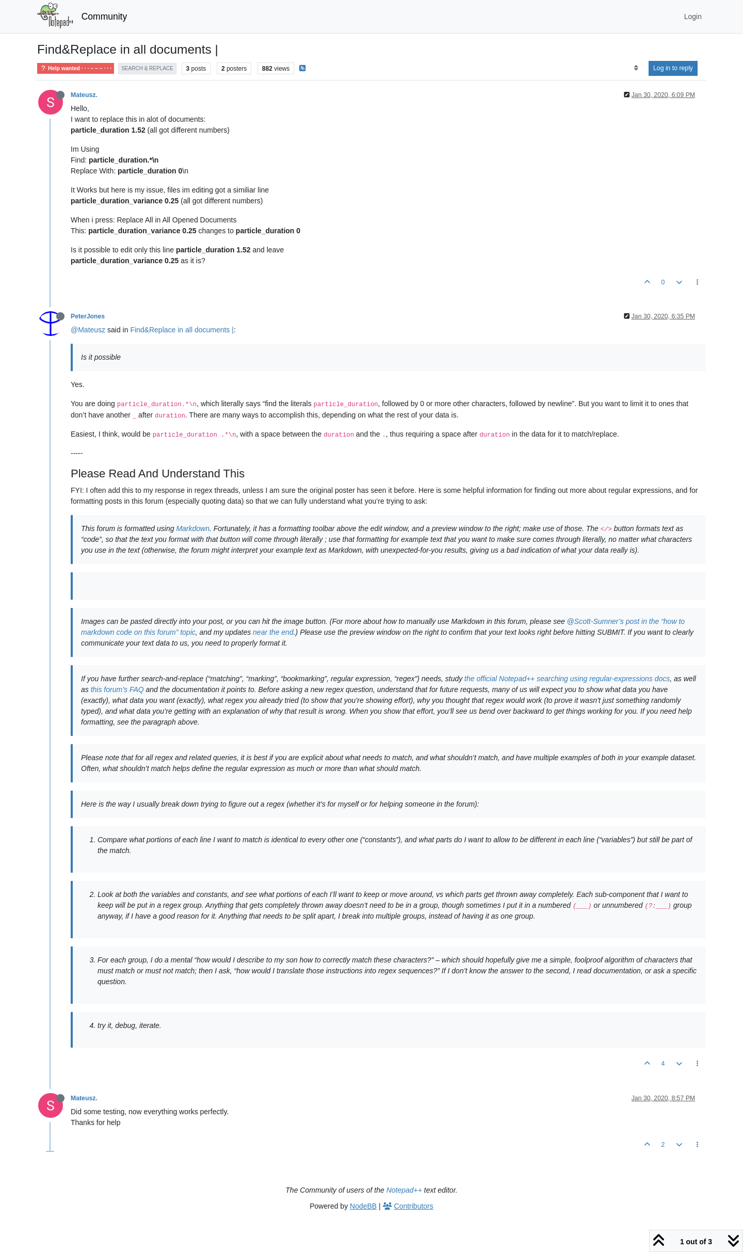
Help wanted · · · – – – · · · (75, 68)
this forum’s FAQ (117, 689)
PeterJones (88, 316)
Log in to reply (673, 68)
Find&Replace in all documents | (182, 330)
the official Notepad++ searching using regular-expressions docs (567, 679)
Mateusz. (84, 95)
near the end (273, 632)
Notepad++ (404, 1190)
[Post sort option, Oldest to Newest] (635, 68)
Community (104, 16)
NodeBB (363, 1206)
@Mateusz (88, 330)
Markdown (192, 528)
